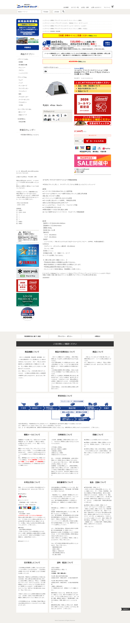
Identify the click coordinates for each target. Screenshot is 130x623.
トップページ (46, 20)
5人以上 (85, 28)
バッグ (21, 83)
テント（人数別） (78, 20)
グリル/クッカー (23, 96)
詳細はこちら (93, 35)
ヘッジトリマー (23, 73)
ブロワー (21, 70)
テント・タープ (78, 23)
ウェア (21, 80)
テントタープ (64, 20)
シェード (85, 23)
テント (70, 20)
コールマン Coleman (67, 23)
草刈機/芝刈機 (23, 64)
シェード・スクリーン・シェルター (77, 26)
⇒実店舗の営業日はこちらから (29, 134)
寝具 (20, 94)
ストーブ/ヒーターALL (24, 109)
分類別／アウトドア (55, 20)
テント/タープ (23, 85)
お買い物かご (112, 6)
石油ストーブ (23, 115)
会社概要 (66, 7)
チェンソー (22, 67)
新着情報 (52, 31)
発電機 (21, 62)
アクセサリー (23, 102)
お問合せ (97, 336)
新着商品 (27, 47)
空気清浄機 (22, 121)
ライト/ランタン (23, 88)
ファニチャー (23, 91)
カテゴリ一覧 (75, 7)
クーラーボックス (24, 99)
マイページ (107, 7)
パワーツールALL (23, 59)
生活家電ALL (22, 119)
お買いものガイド (96, 7)
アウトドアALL (22, 77)
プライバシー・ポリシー (65, 336)
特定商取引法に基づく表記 (32, 336)
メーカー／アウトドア (55, 23)
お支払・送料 (85, 7)
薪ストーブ (22, 112)
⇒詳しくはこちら (89, 526)
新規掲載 (58, 31)
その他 (21, 105)
